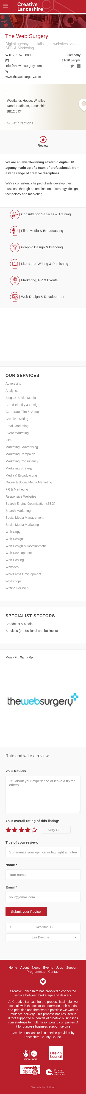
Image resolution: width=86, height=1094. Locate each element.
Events (48, 967)
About (24, 967)
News (36, 967)
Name (11, 865)
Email (11, 887)
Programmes (36, 971)
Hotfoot (50, 1087)
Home (13, 967)
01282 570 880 (20, 55)
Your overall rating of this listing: (32, 821)
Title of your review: (22, 842)
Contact (53, 971)
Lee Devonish (42, 937)
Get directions (22, 123)
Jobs (59, 967)
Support (71, 967)
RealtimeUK (44, 927)
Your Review (16, 771)
